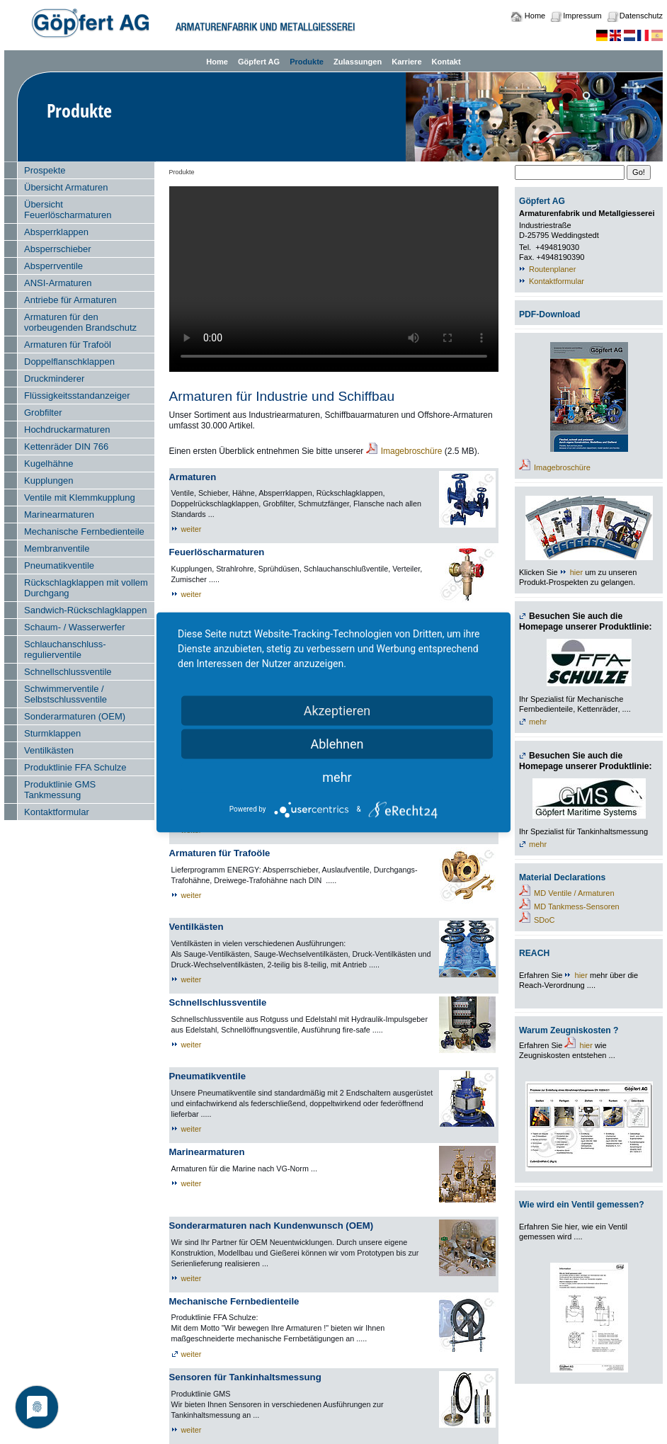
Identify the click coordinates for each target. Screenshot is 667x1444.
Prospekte (45, 170)
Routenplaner (552, 269)
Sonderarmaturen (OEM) (74, 716)
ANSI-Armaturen (57, 283)
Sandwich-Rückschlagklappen (85, 610)
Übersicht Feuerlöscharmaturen (68, 209)
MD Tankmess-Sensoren (577, 906)
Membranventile (57, 548)
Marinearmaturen (59, 514)
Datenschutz (641, 15)
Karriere (406, 61)
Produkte (307, 61)
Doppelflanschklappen (69, 361)
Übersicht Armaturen (66, 187)
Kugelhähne (48, 463)
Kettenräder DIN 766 (66, 446)
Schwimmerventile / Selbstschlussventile (65, 694)
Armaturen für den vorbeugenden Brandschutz (80, 322)
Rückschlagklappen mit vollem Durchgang (86, 587)
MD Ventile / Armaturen (574, 893)
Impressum (582, 15)
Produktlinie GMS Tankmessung (60, 789)
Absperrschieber (57, 249)
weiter (191, 529)
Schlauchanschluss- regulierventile (65, 649)
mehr (538, 721)
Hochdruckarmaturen (67, 429)
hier (576, 572)
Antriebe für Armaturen (70, 300)
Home (535, 15)
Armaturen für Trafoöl (67, 344)
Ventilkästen (49, 750)
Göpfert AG (259, 61)
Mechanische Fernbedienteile (84, 531)
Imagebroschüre (412, 451)
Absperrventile (53, 266)
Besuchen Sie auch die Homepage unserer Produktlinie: (585, 621)
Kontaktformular (56, 812)
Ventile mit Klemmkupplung (79, 497)
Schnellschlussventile (68, 671)
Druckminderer (54, 378)
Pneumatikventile (59, 565)
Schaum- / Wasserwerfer (74, 627)
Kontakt (446, 61)
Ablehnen (336, 743)
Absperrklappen (56, 232)
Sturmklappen (52, 733)
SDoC (544, 920)
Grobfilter (43, 412)
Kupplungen (48, 480)
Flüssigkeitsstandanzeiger (77, 395)
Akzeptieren (337, 710)
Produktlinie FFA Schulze (75, 767)
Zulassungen (358, 61)
